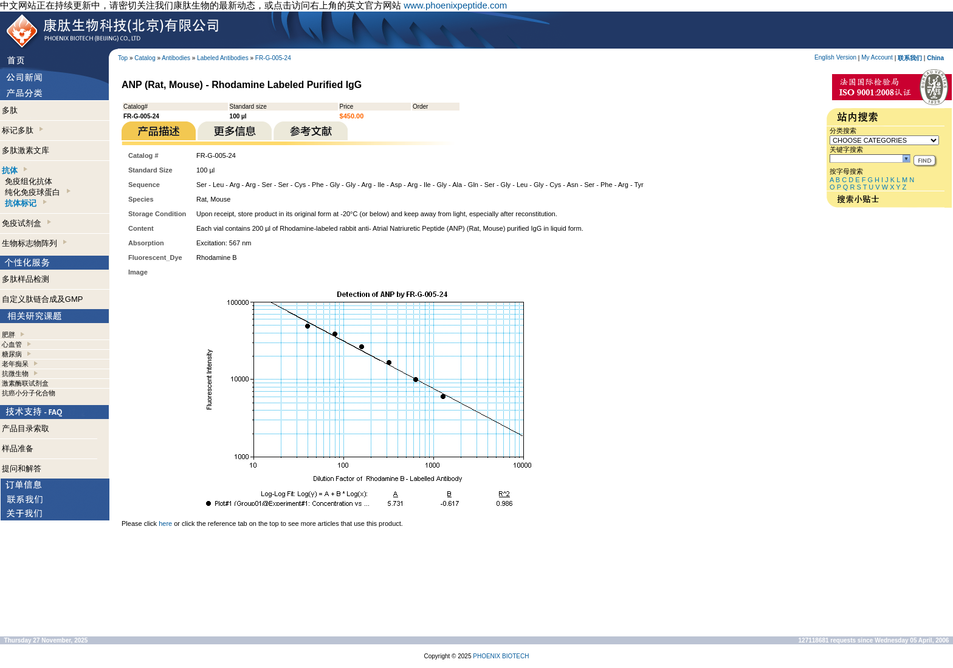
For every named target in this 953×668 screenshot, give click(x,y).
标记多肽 (22, 130)
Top (123, 58)
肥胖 (8, 334)
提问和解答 (21, 468)
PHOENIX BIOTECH (501, 656)
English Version (835, 57)
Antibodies (176, 58)
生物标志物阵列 (34, 243)
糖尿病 (12, 354)
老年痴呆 (15, 363)
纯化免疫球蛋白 (37, 192)
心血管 (12, 344)
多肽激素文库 (25, 150)
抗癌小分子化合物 (28, 393)
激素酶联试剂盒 (25, 383)
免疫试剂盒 (26, 223)
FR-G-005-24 (273, 58)
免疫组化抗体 (28, 181)
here (165, 523)
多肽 (10, 110)
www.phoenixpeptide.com (455, 5)
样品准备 (17, 448)
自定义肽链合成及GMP (42, 299)
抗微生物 (15, 373)
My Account (877, 57)
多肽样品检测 (25, 279)
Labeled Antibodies (223, 58)
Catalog (144, 58)
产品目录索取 (25, 428)
